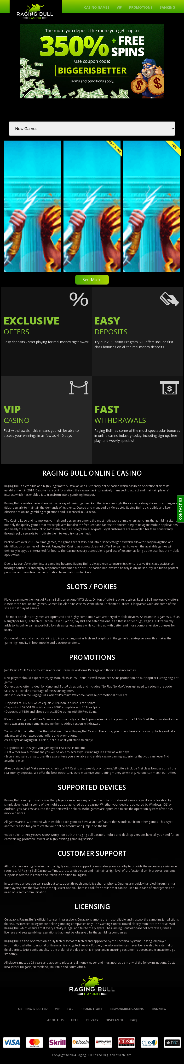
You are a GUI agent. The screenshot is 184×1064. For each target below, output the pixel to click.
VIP (119, 7)
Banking (167, 7)
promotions (91, 1009)
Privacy (92, 1020)
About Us (55, 1020)
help (75, 1020)
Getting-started (33, 1009)
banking (159, 1009)
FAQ (133, 1020)
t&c (70, 1009)
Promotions (140, 7)
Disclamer (114, 1020)
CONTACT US (180, 509)
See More (92, 279)
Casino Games (96, 7)
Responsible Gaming (127, 1009)
